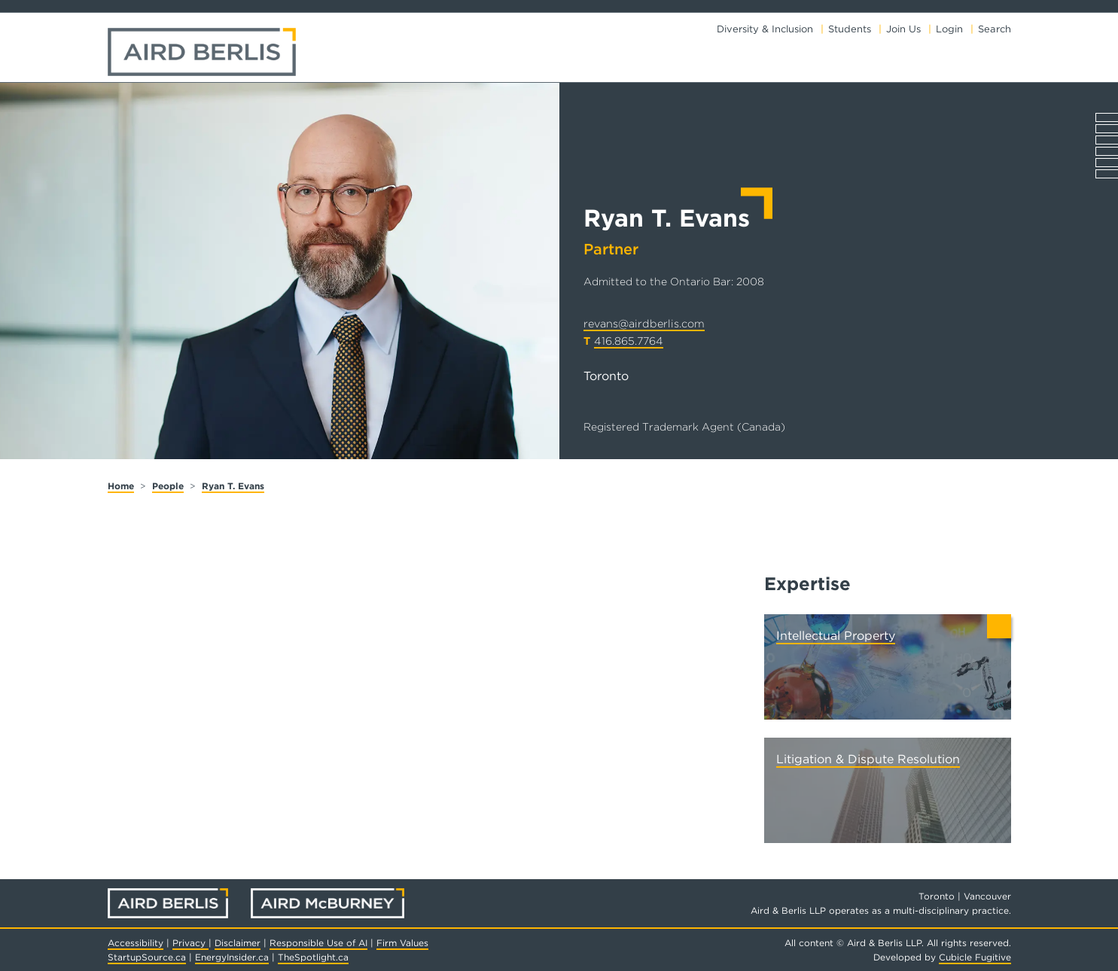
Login (949, 29)
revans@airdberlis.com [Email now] (644, 323)
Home (121, 486)
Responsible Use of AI (318, 942)
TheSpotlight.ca (313, 957)
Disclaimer (237, 942)
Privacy (190, 942)
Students (849, 29)
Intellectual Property (835, 636)
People (168, 486)
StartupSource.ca (147, 957)
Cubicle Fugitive (975, 957)
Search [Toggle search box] (994, 29)
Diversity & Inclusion (765, 29)
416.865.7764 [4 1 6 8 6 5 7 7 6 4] (628, 340)
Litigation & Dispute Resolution (868, 759)
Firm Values (402, 942)
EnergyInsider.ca (232, 957)
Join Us (903, 29)
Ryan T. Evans (233, 486)
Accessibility (135, 942)
